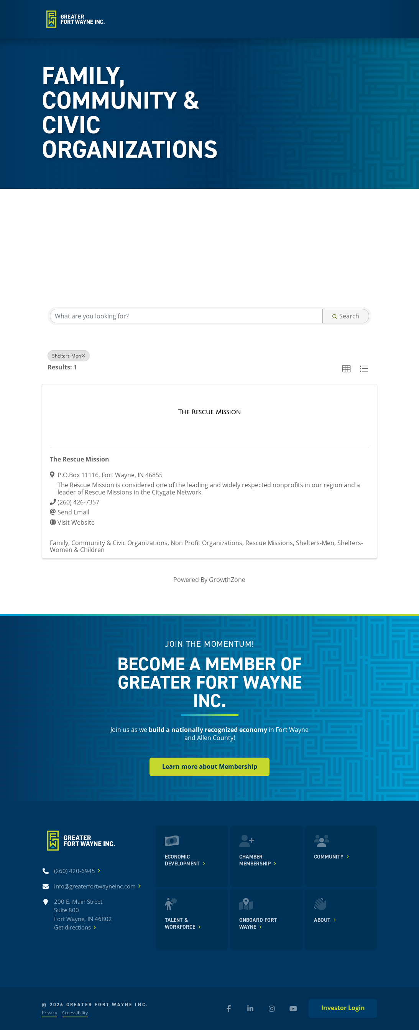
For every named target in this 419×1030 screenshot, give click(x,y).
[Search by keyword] (186, 316)
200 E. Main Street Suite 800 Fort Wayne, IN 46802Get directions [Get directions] (83, 915)
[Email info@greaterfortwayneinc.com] (95, 886)
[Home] (74, 19)
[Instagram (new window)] (272, 1008)
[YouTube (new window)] (293, 1008)
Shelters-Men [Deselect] (68, 356)
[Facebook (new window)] (229, 1008)
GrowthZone (227, 579)
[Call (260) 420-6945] (74, 871)
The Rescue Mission (79, 459)
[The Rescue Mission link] (209, 412)
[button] (346, 369)
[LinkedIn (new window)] (250, 1008)
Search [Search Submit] (345, 316)
